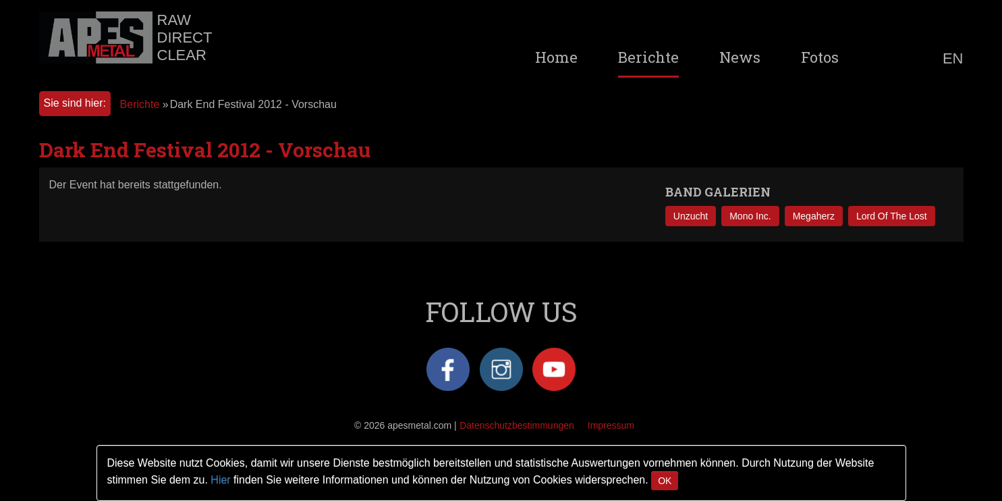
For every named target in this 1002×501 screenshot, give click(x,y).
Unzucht (690, 216)
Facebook (448, 369)
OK (664, 480)
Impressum (611, 425)
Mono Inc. (750, 216)
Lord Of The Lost (891, 216)
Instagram (501, 369)
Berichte (648, 57)
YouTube (554, 369)
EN (953, 58)
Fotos (820, 57)
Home (556, 57)
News (739, 57)
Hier (220, 479)
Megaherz (814, 216)
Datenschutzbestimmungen (517, 425)
